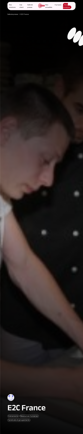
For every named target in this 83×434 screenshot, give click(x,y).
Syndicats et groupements (18, 421)
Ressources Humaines (29, 416)
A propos (58, 5)
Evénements (13, 416)
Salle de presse (12, 14)
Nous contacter (66, 6)
